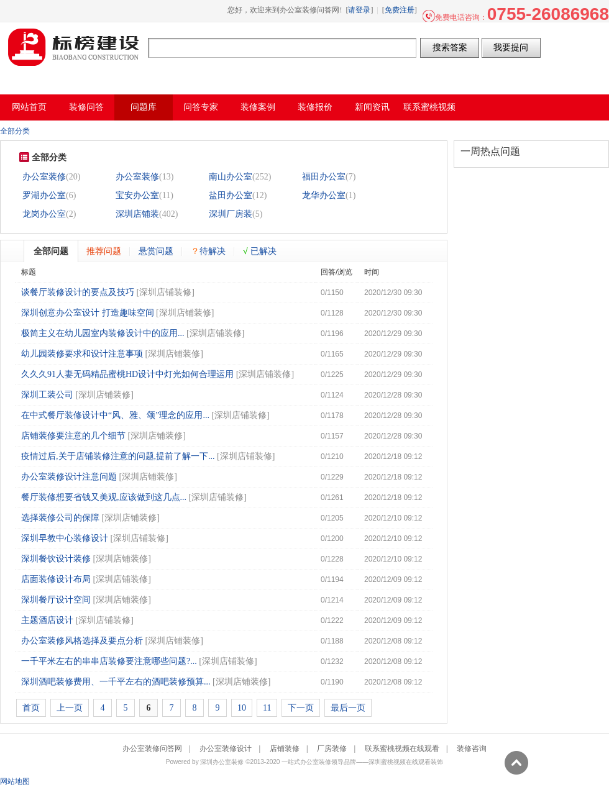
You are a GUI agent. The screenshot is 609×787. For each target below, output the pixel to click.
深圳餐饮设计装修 (56, 558)
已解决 (260, 251)
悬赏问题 (156, 251)
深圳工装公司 (47, 394)
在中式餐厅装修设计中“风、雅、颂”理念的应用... (115, 415)
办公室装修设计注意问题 (69, 476)
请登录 (359, 10)
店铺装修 (285, 748)
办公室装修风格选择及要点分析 (82, 640)
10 (241, 707)
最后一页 (348, 707)
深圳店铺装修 (165, 292)
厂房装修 (332, 748)
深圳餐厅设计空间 (56, 599)
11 (267, 707)
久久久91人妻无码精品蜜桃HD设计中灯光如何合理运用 (127, 374)
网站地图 (15, 781)
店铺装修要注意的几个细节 (73, 435)
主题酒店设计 (47, 620)
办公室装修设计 (225, 748)
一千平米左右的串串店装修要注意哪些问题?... (109, 661)
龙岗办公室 (44, 214)
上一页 (70, 707)
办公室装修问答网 (74, 47)
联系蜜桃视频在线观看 (402, 748)
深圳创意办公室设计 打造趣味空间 (87, 312)
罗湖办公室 (44, 195)
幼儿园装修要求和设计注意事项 (82, 353)
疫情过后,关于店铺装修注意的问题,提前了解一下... (118, 456)
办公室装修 (44, 176)
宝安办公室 (137, 195)
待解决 (208, 251)
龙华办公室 (324, 195)
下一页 (301, 707)
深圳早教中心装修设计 (64, 538)
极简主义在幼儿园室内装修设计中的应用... (103, 333)
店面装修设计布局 (56, 579)
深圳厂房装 (230, 214)
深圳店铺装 (137, 214)
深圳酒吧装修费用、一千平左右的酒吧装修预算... (116, 681)
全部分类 (15, 131)
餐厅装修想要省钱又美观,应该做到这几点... (103, 497)
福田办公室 (324, 176)
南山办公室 (230, 176)
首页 (31, 707)
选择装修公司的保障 (60, 517)
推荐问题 (103, 251)
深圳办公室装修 (222, 761)
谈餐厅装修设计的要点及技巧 (77, 292)
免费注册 (399, 10)
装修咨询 (472, 748)
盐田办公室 (230, 195)
